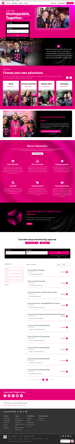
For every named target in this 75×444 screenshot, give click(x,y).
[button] (26, 31)
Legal (4, 405)
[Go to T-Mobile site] (3, 3)
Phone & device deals (30, 422)
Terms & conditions (40, 438)
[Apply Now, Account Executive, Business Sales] (64, 327)
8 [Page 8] (37, 379)
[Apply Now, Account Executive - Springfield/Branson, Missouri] (64, 305)
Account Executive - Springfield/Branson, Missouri (44, 303)
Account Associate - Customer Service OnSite (42, 292)
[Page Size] (52, 379)
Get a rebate (6, 424)
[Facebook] (9, 395)
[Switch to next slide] (70, 77)
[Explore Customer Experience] (29, 86)
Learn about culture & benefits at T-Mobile (51, 133)
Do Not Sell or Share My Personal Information (24, 441)
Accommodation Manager (36, 270)
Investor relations (13, 436)
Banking (18, 0)
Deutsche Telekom (26, 436)
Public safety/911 (34, 438)
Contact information (7, 418)
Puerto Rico (32, 436)
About (9, 436)
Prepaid (10, 0)
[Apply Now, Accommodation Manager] (64, 272)
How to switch (29, 426)
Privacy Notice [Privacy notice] (10, 438)
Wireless (3, 0)
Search (17, 35)
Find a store (5, 426)
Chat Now (29, 223)
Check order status (7, 420)
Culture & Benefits (61, 3)
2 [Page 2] (29, 379)
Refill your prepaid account (19, 427)
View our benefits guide (37, 155)
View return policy (6, 422)
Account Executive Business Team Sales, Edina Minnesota (46, 314)
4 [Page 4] (32, 379)
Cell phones (29, 420)
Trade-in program (6, 428)
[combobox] (17, 31)
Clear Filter (7, 284)
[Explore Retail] (11, 86)
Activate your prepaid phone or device (20, 425)
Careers (21, 436)
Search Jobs (70, 3)
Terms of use (46, 438)
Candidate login (45, 242)
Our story (8, 3)
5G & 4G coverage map (30, 424)
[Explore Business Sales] (46, 86)
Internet (13, 0)
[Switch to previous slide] (67, 77)
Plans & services (17, 422)
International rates (18, 429)
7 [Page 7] (36, 379)
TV (15, 0)
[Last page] (47, 380)
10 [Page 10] (40, 379)
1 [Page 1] (28, 379)
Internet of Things (41, 420)
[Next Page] (43, 380)
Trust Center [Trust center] (15, 438)
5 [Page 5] (33, 379)
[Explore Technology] (64, 86)
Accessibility (10, 441)
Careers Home (53, 3)
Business (6, 0)
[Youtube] (17, 395)
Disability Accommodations (11, 405)
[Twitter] (13, 395)
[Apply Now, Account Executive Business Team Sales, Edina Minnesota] (64, 316)
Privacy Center (20, 438)
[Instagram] (5, 395)
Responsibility (14, 3)
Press (18, 436)
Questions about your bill (19, 420)
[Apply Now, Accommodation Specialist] (64, 283)
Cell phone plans (29, 418)
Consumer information (27, 438)
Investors (26, 3)
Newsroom (21, 3)
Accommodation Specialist (36, 281)
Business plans (40, 418)
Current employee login (31, 242)
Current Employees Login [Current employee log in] (21, 405)
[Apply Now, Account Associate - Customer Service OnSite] (64, 294)
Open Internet (15, 441)
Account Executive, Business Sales (39, 325)
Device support (17, 418)
